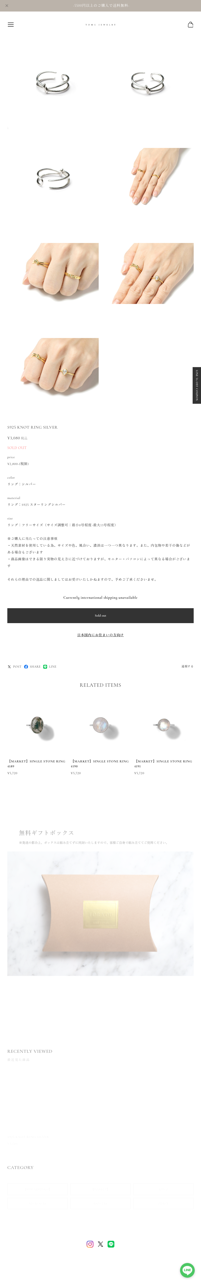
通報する (187, 666)
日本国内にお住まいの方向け (100, 635)
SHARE (32, 667)
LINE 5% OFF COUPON (196, 385)
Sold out (100, 615)
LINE (49, 667)
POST (14, 667)
